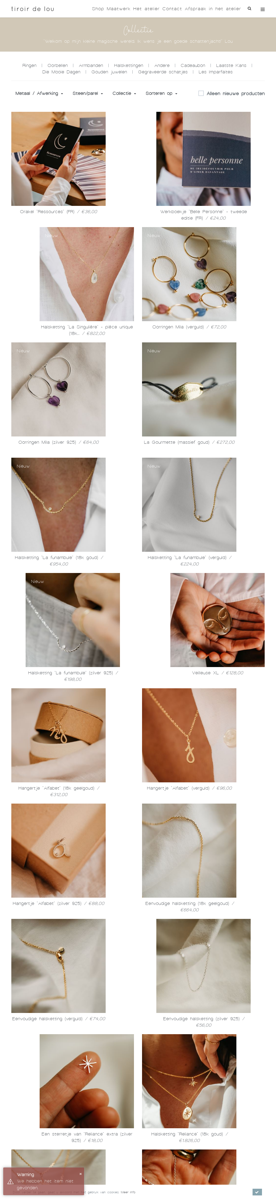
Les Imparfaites (216, 71)
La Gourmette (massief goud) (189, 442)
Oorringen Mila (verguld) (189, 326)
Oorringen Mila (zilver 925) (58, 442)
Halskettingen (128, 65)
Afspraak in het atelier (213, 8)
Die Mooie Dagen (61, 71)
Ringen (29, 65)
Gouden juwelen (109, 71)
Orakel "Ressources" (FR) (58, 211)
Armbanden (91, 65)
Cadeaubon (193, 65)
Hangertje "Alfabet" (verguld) (189, 788)
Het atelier (146, 8)
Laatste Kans (231, 65)
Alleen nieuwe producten (231, 93)
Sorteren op (161, 93)
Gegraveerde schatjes (163, 71)
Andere (162, 65)
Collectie (124, 93)
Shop (98, 8)
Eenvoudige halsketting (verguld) (58, 1018)
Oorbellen (57, 65)
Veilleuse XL (217, 672)
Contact (172, 8)
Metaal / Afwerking (39, 93)
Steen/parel (88, 93)
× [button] (80, 1173)
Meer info (128, 1192)
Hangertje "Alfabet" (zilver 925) (58, 903)
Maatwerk (118, 8)
